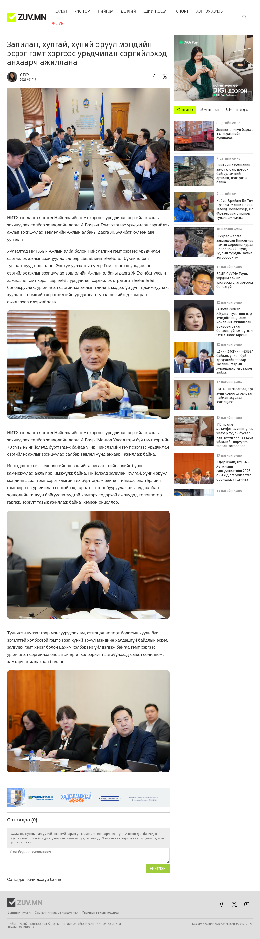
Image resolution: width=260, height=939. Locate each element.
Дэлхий (128, 11)
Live (59, 23)
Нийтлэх (157, 868)
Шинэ (185, 110)
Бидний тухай (19, 912)
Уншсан (209, 110)
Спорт (182, 11)
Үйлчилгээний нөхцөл (100, 912)
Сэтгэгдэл (238, 110)
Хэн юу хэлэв (209, 11)
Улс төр (82, 11)
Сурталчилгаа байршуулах (56, 912)
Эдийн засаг (156, 11)
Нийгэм (105, 11)
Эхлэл (61, 11)
